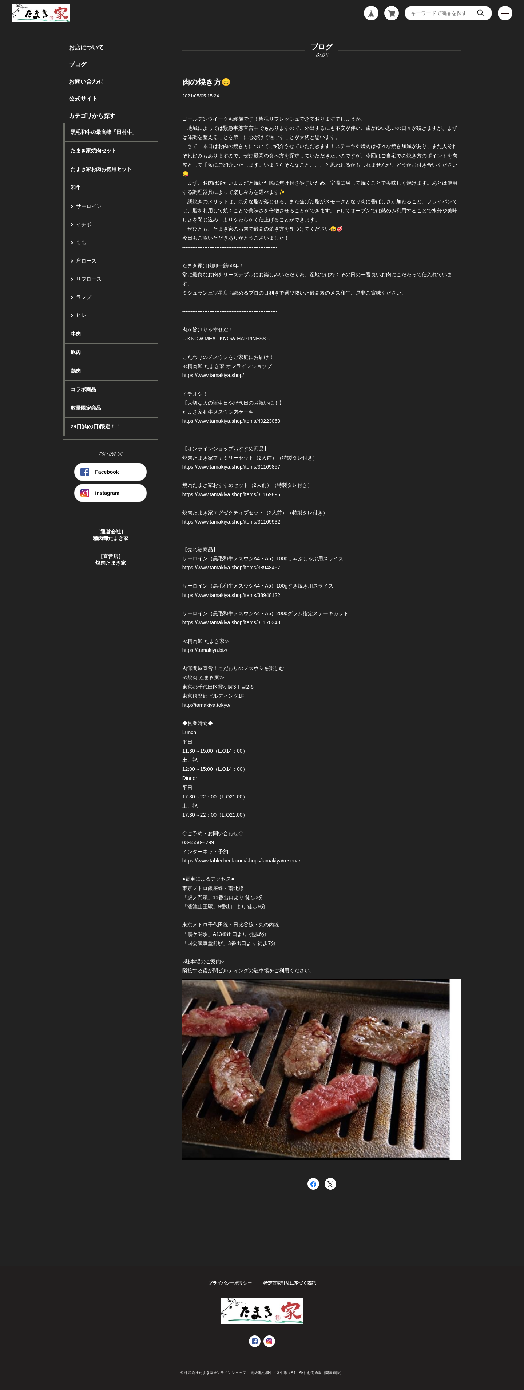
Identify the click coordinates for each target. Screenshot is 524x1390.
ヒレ (81, 315)
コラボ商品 (83, 389)
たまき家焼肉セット (93, 150)
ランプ (83, 297)
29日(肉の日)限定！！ (95, 426)
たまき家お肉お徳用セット (101, 169)
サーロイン (89, 206)
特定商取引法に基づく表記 (289, 1283)
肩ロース (86, 261)
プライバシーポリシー (230, 1283)
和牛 (76, 188)
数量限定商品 (86, 408)
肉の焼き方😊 (206, 82)
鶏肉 (76, 371)
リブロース (89, 279)
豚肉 (76, 352)
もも (81, 242)
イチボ (83, 224)
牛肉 (76, 334)
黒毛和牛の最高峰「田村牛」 (104, 132)
